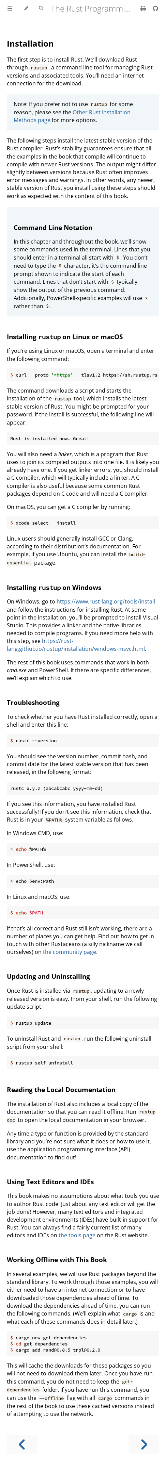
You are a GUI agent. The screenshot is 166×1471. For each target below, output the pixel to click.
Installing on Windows (54, 587)
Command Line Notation (53, 227)
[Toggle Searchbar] (41, 8)
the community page (69, 952)
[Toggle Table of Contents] (10, 8)
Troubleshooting (33, 702)
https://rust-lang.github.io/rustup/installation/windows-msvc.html (76, 644)
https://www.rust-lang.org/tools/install (106, 601)
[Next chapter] (144, 1444)
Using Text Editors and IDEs (50, 1181)
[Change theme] (25, 8)
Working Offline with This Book (57, 1259)
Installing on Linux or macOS (65, 336)
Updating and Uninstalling (48, 976)
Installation (30, 43)
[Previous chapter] (22, 1444)
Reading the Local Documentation (61, 1089)
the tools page (77, 1235)
